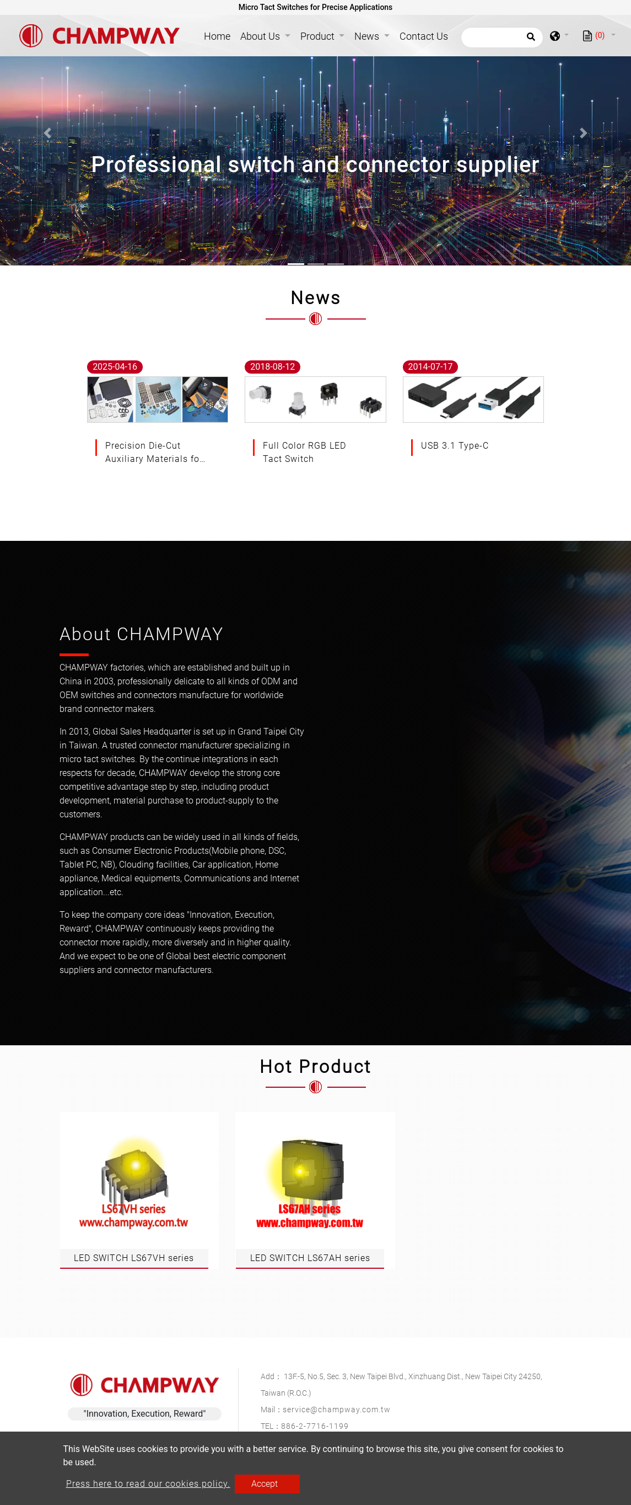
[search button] (529, 40)
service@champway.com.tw (337, 1409)
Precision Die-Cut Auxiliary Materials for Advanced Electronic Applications (154, 453)
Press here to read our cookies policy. (148, 1484)
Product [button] (318, 36)
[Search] (502, 37)
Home (219, 35)
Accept (264, 1484)
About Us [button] (261, 36)
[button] (47, 132)
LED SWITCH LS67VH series (134, 1258)
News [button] (367, 36)
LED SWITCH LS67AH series (310, 1258)
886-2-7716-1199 (315, 1426)
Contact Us (424, 36)
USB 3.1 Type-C (455, 445)
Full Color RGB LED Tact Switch (304, 452)
